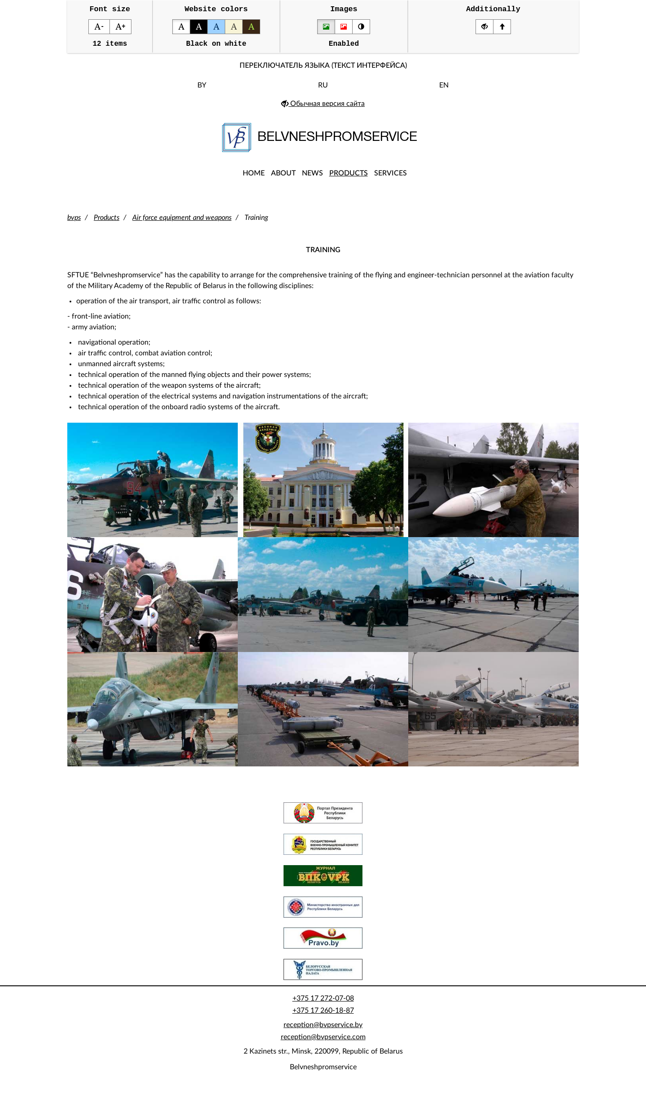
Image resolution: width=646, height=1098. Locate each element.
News (312, 177)
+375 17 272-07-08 (323, 1002)
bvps (74, 221)
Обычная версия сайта (323, 107)
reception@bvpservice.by (323, 1028)
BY (201, 89)
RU (323, 89)
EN (444, 89)
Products (348, 177)
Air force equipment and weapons (181, 221)
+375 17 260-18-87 (323, 1014)
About (283, 177)
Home (254, 177)
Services (390, 177)
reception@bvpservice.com (323, 1041)
